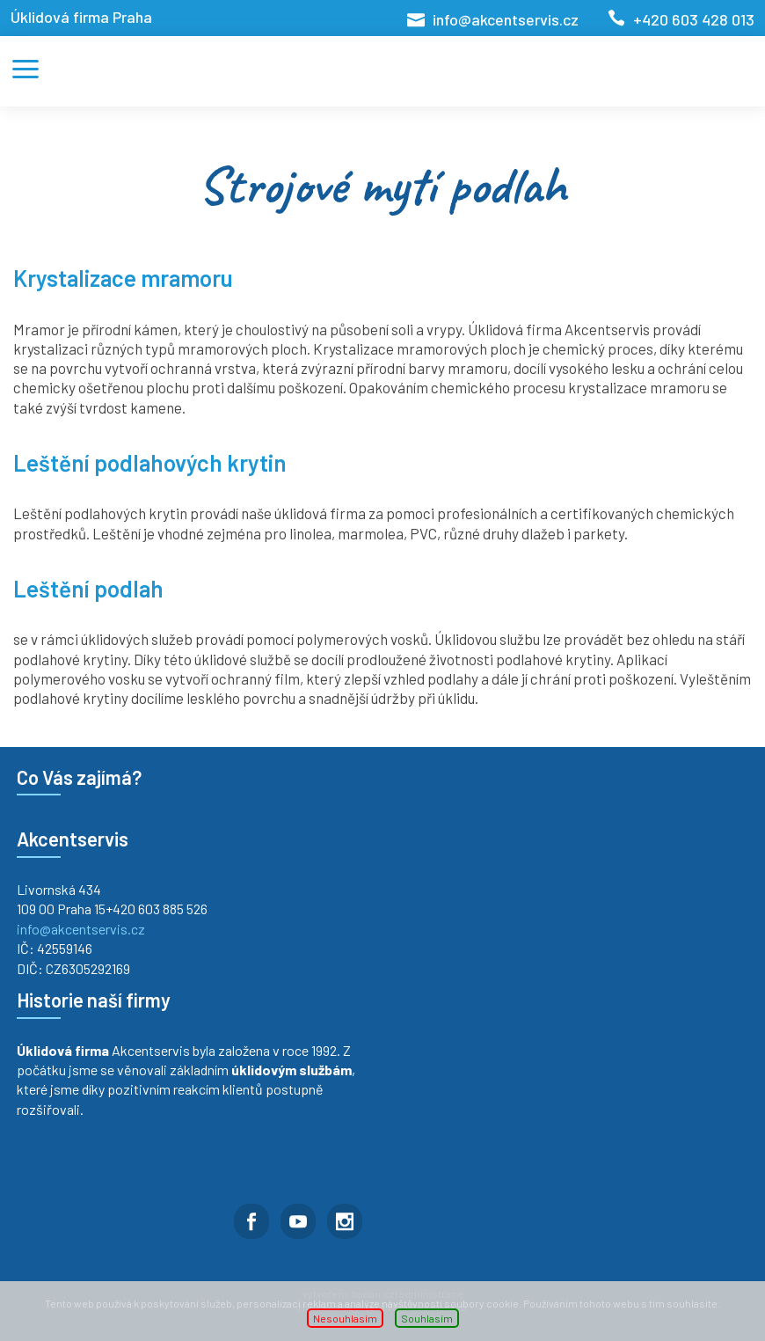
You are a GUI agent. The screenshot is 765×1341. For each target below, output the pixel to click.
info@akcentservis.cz (506, 19)
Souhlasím (427, 1318)
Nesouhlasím (345, 1318)
